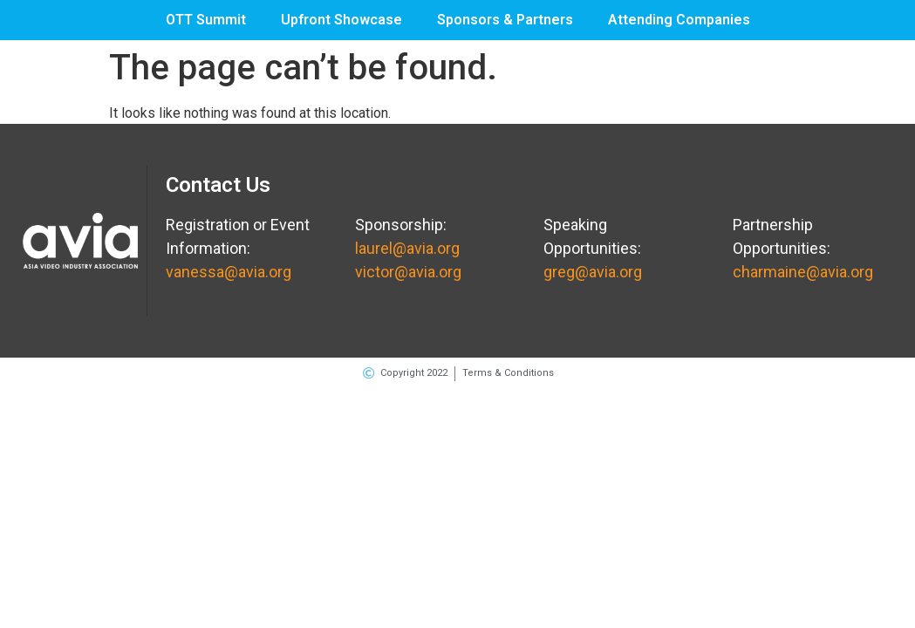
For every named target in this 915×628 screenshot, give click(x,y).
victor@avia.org (408, 272)
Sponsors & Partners (505, 19)
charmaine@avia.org (803, 272)
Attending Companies (679, 19)
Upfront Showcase (341, 19)
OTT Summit (206, 19)
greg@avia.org (592, 272)
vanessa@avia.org (228, 272)
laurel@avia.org (407, 248)
